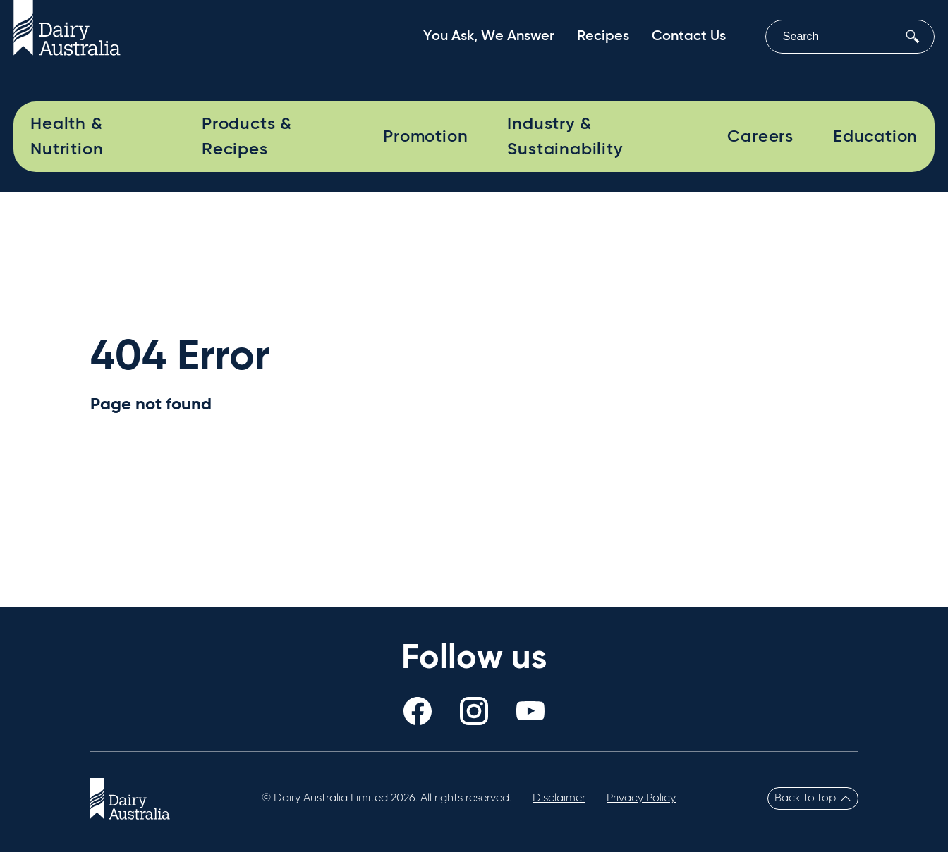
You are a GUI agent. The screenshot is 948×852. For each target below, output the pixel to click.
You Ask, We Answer (488, 37)
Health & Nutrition (66, 137)
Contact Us (689, 37)
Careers (760, 136)
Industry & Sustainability (564, 137)
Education (875, 136)
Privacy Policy (641, 798)
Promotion (425, 136)
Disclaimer (559, 798)
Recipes (603, 37)
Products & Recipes (247, 137)
